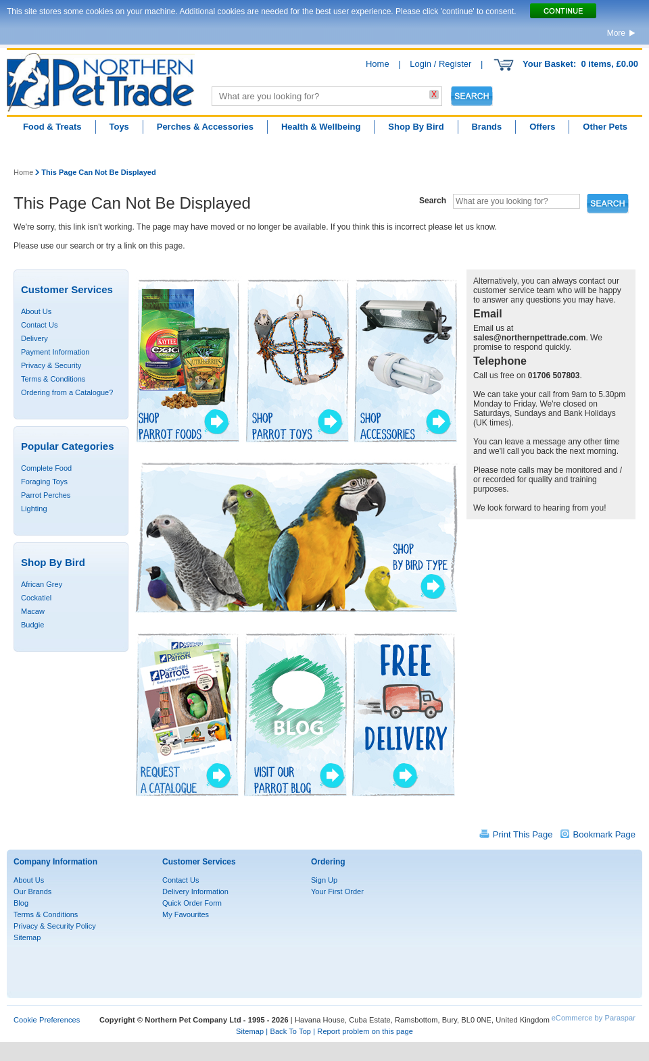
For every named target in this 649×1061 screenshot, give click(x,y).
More (616, 33)
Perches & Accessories (205, 127)
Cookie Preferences (47, 1020)
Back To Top (290, 1031)
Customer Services (199, 861)
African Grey (41, 584)
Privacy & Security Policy (55, 926)
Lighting (34, 508)
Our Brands (32, 891)
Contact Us (39, 325)
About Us (36, 311)
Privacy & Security (51, 365)
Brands (486, 127)
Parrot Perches (45, 495)
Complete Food (46, 468)
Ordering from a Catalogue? (67, 392)
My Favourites (185, 914)
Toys (118, 127)
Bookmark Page (604, 834)
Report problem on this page (365, 1031)
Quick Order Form (192, 903)
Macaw (33, 611)
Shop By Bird (415, 127)
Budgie (32, 625)
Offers (542, 127)
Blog (21, 903)
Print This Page (523, 834)
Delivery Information (195, 891)
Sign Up (324, 880)
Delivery (34, 338)
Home (377, 64)
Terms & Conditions (53, 379)
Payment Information (55, 352)
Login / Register (440, 64)
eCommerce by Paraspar (593, 1018)
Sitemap (27, 937)
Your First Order (337, 891)
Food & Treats (52, 127)
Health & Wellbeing (321, 127)
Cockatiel (36, 598)
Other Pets (605, 127)
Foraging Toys (44, 481)
